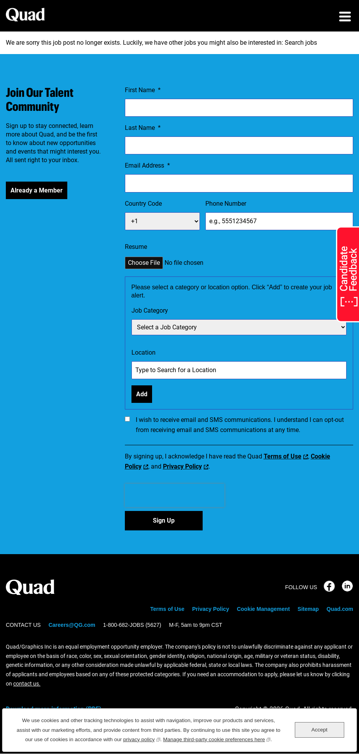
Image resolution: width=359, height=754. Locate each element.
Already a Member (37, 190)
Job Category (149, 310)
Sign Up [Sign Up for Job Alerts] (164, 520)
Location (143, 352)
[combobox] (239, 370)
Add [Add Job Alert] (141, 394)
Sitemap (308, 609)
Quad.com (340, 609)
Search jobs (301, 42)
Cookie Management (263, 609)
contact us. (26, 684)
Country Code (143, 203)
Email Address (147, 166)
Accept (319, 730)
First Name (143, 90)
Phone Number (225, 203)
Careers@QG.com (72, 625)
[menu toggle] (345, 17)
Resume (136, 246)
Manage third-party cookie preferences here (216, 738)
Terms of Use (282, 456)
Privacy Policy (182, 466)
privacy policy (141, 738)
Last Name (143, 128)
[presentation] (174, 495)
